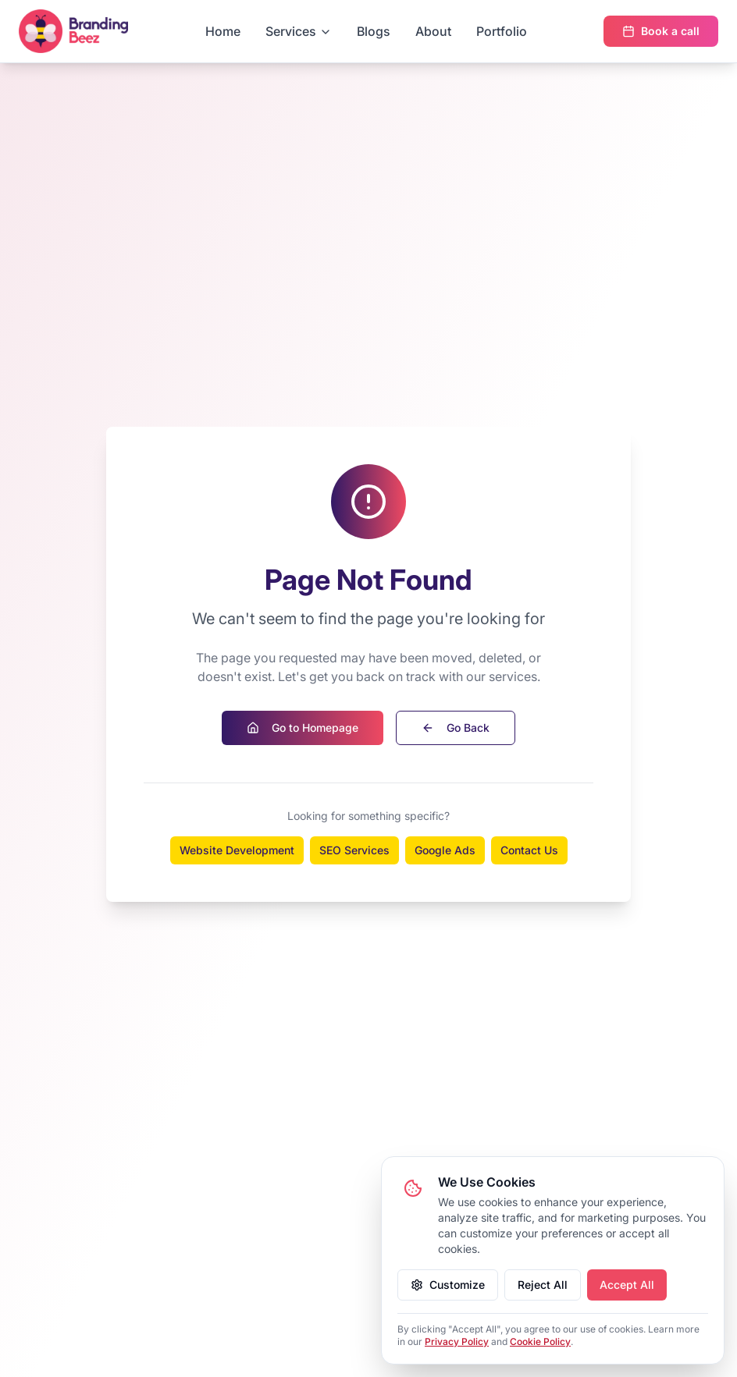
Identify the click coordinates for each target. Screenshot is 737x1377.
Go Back (456, 727)
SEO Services (354, 850)
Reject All (543, 1284)
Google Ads (445, 850)
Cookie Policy (540, 1341)
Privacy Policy (457, 1341)
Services (298, 31)
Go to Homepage (302, 727)
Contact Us (529, 850)
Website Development (237, 850)
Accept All (627, 1284)
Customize (448, 1284)
